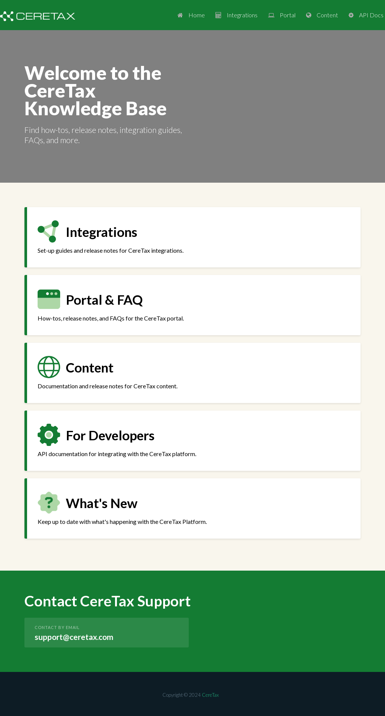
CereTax (210, 695)
